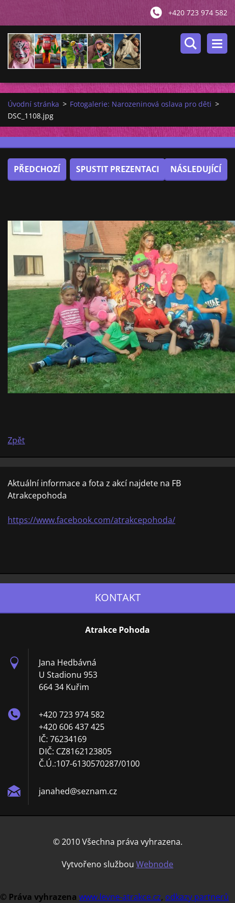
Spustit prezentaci (117, 169)
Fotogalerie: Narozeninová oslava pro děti (141, 104)
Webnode (154, 864)
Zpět (16, 440)
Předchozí (37, 169)
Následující (195, 169)
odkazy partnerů (197, 896)
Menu (217, 43)
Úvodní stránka (33, 104)
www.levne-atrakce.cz (120, 896)
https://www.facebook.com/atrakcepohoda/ (91, 520)
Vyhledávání (190, 43)
